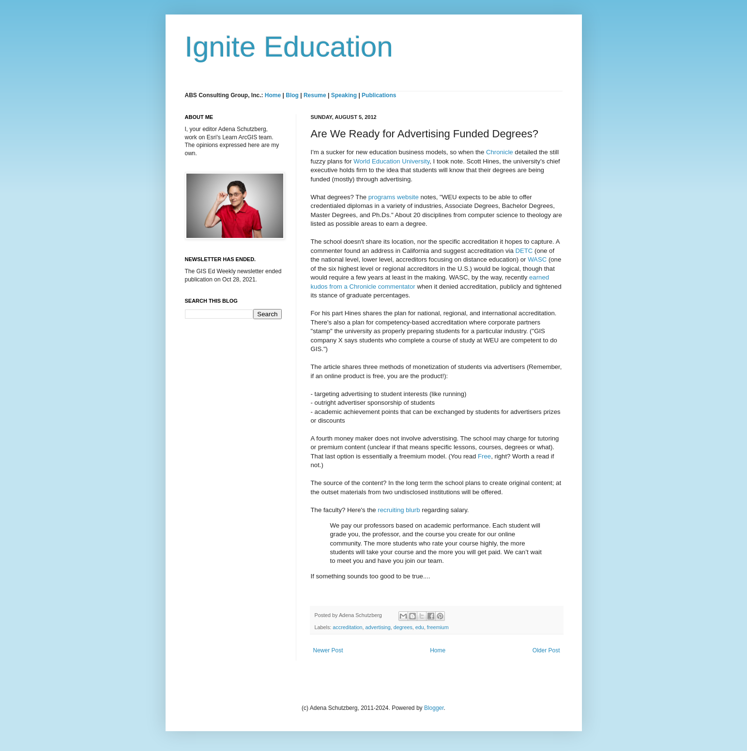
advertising (378, 627)
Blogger (434, 708)
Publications (379, 95)
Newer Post (328, 650)
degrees (403, 627)
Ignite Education (289, 46)
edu (419, 627)
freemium (438, 627)
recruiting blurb (399, 510)
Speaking (344, 95)
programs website (393, 197)
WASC (537, 259)
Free (484, 456)
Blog (292, 95)
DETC (524, 250)
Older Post (546, 650)
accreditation (347, 627)
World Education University (391, 161)
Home (273, 95)
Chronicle (499, 152)
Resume (316, 95)
